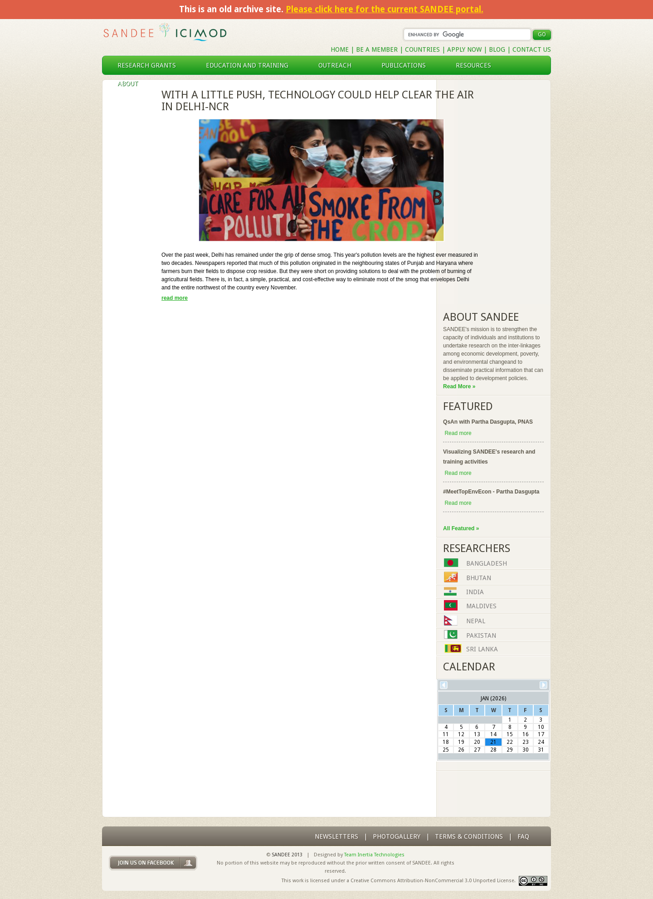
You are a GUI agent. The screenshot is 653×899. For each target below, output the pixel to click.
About (131, 83)
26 (461, 750)
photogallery (396, 836)
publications (407, 65)
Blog (497, 49)
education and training (251, 65)
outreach (338, 65)
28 (493, 750)
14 (493, 734)
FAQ (523, 836)
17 (541, 734)
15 (510, 734)
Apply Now (464, 49)
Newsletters (336, 836)
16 (525, 734)
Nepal (475, 621)
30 (525, 750)
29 (510, 750)
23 (525, 742)
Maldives (481, 606)
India (475, 592)
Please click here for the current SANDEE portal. (384, 9)
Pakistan (481, 635)
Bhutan (478, 577)
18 (446, 742)
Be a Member (377, 49)
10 (541, 727)
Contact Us (531, 49)
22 (510, 742)
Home (340, 49)
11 (446, 734)
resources (477, 65)
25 (446, 750)
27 (477, 750)
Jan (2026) (493, 698)
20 (477, 742)
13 (477, 734)
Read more (457, 433)
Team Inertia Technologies (374, 855)
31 (541, 750)
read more (174, 298)
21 (493, 742)
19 (461, 742)
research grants (150, 65)
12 (461, 734)
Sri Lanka (482, 649)
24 (541, 742)
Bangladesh (486, 563)
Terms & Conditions (469, 836)
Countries (423, 49)
